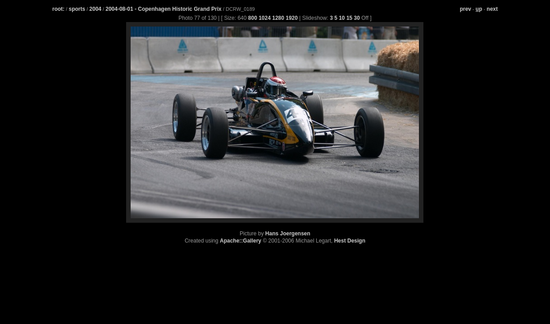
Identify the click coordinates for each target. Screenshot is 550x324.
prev (465, 9)
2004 (95, 9)
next (492, 9)
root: (58, 9)
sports (76, 9)
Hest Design (349, 241)
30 (357, 18)
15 (349, 18)
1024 (265, 18)
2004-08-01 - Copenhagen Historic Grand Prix (164, 9)
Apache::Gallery (240, 241)
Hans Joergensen (287, 233)
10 (342, 18)
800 (252, 18)
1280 (278, 18)
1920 (292, 18)
